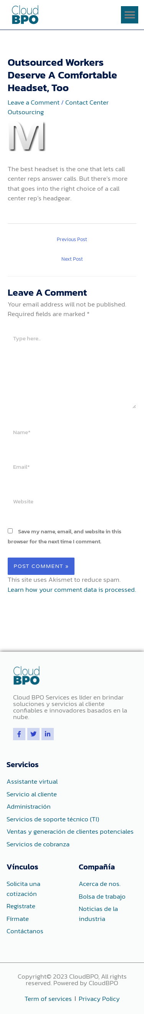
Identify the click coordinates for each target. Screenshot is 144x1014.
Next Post (72, 259)
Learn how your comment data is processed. (72, 589)
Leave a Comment (34, 102)
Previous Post (72, 239)
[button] (129, 14)
